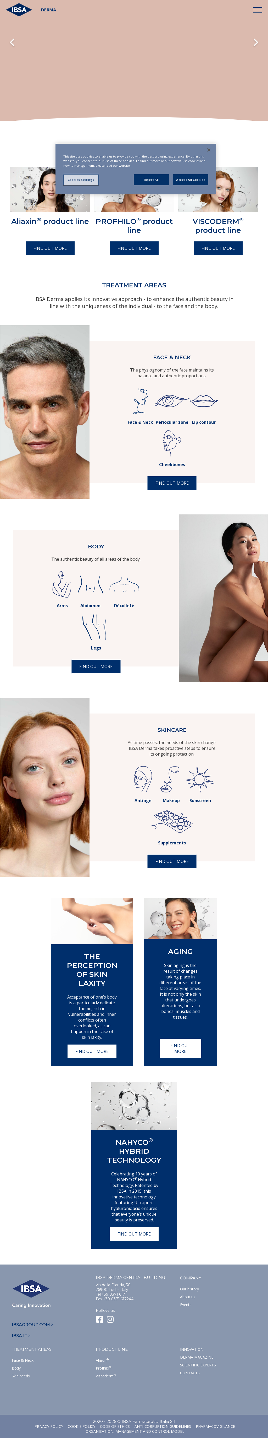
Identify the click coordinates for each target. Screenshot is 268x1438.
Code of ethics (115, 1426)
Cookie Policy (81, 1426)
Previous (12, 43)
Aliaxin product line (50, 221)
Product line (112, 1349)
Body (16, 1368)
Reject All (151, 180)
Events (185, 1304)
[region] (135, 169)
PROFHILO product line (134, 226)
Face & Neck (23, 1360)
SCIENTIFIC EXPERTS (198, 1364)
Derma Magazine (196, 1357)
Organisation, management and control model (135, 1431)
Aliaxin (102, 1360)
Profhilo (103, 1368)
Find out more (50, 248)
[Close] (209, 150)
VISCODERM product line (218, 226)
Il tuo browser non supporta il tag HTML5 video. (134, 70)
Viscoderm (106, 1375)
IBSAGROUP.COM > (32, 1324)
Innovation (191, 1349)
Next (256, 43)
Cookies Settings (81, 180)
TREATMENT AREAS (32, 1349)
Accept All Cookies (190, 180)
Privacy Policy (49, 1426)
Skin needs (21, 1375)
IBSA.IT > (21, 1335)
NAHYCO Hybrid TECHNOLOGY (134, 1151)
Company (190, 1277)
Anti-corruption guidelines (163, 1426)
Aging (180, 951)
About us (187, 1296)
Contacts (190, 1372)
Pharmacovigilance (215, 1426)
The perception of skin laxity (92, 970)
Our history (189, 1288)
